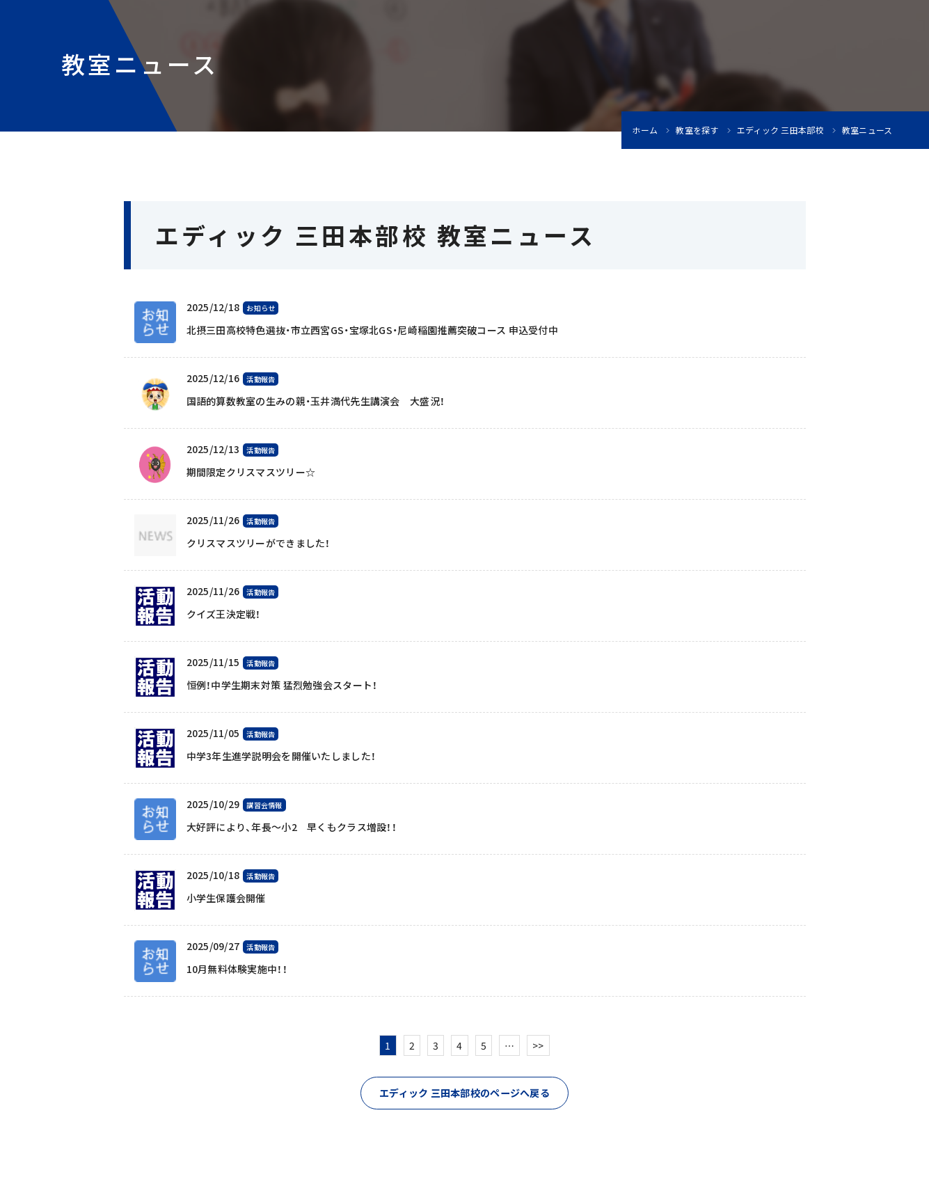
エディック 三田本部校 (780, 130)
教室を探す (697, 130)
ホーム (645, 130)
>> (538, 1045)
